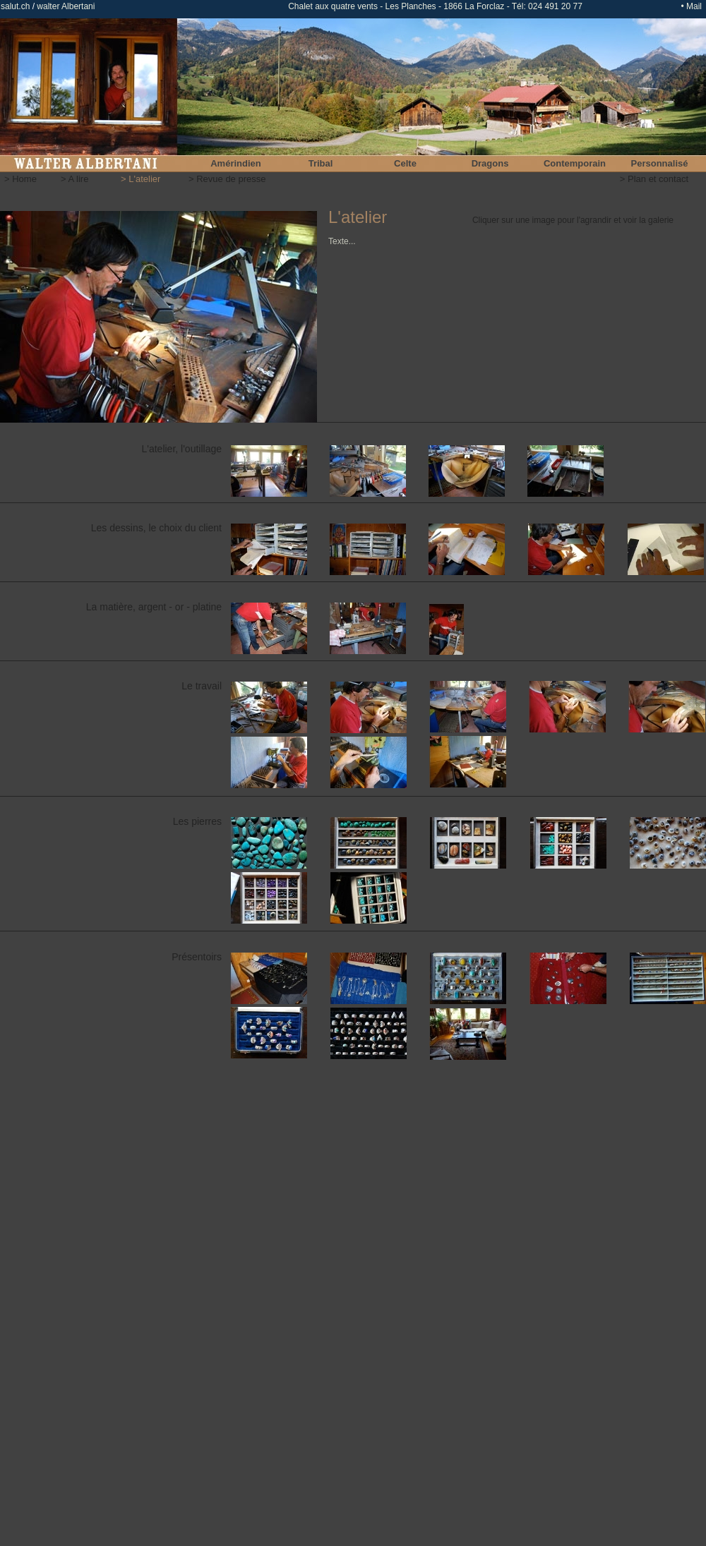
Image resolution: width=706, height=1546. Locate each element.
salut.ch (15, 6)
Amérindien (235, 163)
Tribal (321, 163)
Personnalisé (659, 163)
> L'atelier (140, 179)
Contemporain (575, 163)
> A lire (74, 179)
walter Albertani (65, 6)
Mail (694, 6)
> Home (20, 179)
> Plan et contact (654, 179)
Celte (405, 163)
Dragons (490, 163)
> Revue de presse (227, 179)
